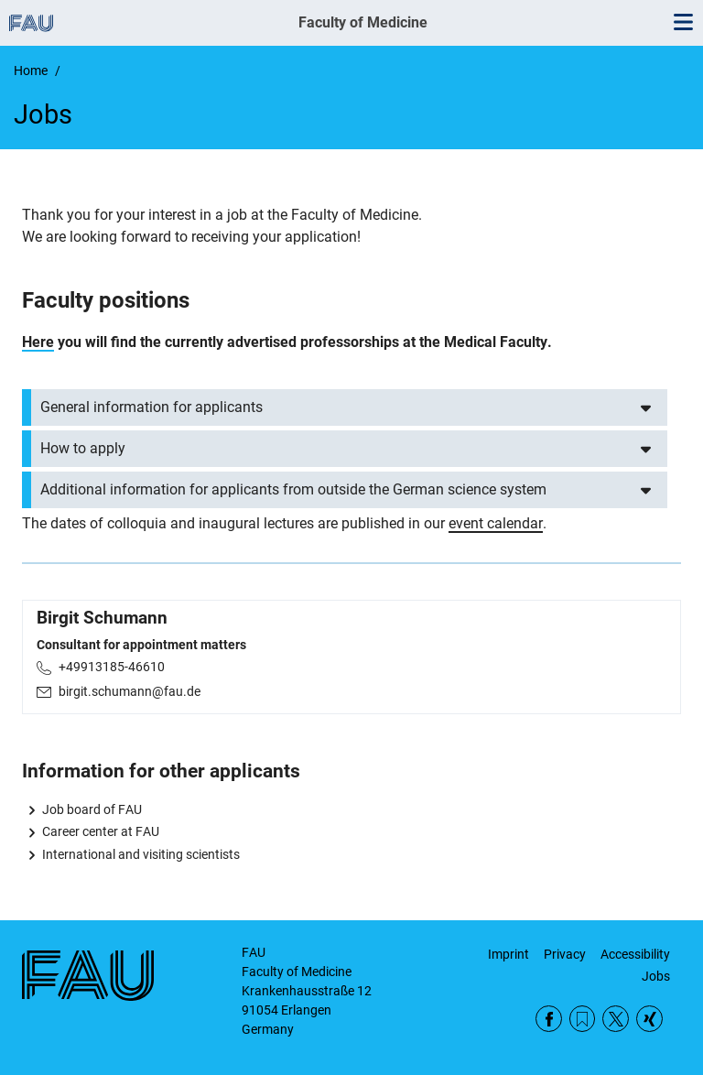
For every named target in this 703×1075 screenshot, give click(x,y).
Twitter (615, 1018)
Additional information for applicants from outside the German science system (293, 489)
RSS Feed (582, 1018)
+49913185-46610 (112, 666)
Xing (649, 1018)
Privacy (565, 954)
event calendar (496, 523)
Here (38, 342)
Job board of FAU (92, 809)
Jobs (656, 976)
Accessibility (635, 954)
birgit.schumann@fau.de (129, 691)
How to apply (82, 448)
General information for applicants (151, 407)
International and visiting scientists (141, 854)
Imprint (508, 954)
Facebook (548, 1018)
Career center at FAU (100, 831)
